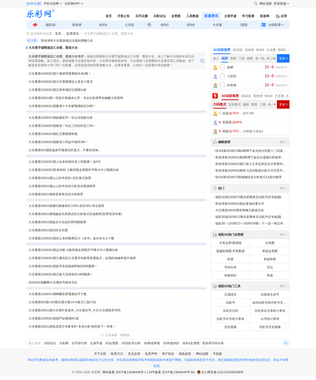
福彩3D (50, 25)
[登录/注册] (33, 3)
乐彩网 (63, 343)
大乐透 (217, 25)
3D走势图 (111, 343)
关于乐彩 (100, 353)
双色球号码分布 (213, 343)
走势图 (176, 16)
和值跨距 (230, 275)
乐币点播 (141, 16)
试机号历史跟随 (270, 327)
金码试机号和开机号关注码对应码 (270, 302)
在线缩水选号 (270, 294)
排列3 (165, 25)
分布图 (270, 243)
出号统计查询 (270, 319)
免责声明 (151, 353)
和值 (270, 275)
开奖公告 (123, 16)
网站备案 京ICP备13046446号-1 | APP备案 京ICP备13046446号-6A (148, 372)
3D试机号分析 (131, 343)
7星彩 (244, 25)
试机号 (230, 302)
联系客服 (280, 3)
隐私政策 (185, 353)
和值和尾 (270, 259)
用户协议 (168, 353)
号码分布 (230, 267)
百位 (270, 267)
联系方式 (117, 353)
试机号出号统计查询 (230, 319)
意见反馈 (134, 353)
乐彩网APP (72, 3)
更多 (283, 142)
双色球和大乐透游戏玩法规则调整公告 (67, 40)
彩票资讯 (211, 16)
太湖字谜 (230, 16)
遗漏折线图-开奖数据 (230, 251)
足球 (281, 16)
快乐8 (103, 25)
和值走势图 (270, 251)
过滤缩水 (230, 294)
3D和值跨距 (171, 343)
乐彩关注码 (230, 310)
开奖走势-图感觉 (230, 243)
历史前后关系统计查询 (270, 310)
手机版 (217, 353)
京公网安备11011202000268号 (222, 372)
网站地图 (265, 3)
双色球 (76, 25)
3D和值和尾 (152, 343)
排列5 (191, 25)
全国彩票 (275, 25)
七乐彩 (129, 25)
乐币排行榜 (79, 343)
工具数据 (192, 16)
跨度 (230, 259)
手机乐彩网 (51, 3)
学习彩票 (248, 16)
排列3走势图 (190, 343)
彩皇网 (264, 16)
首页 (109, 16)
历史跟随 (230, 327)
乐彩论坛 (159, 16)
